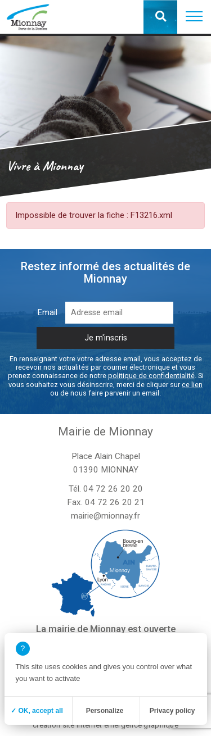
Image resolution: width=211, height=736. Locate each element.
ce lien (192, 384)
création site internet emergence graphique (105, 725)
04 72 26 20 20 (113, 489)
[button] (194, 17)
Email (47, 312)
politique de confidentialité (151, 375)
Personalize (105, 711)
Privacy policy (172, 711)
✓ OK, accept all (37, 711)
